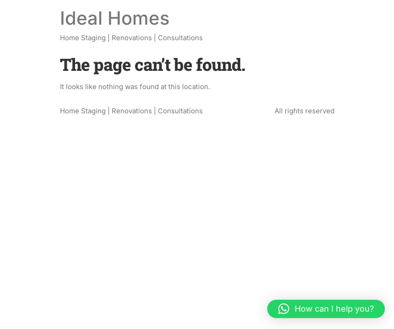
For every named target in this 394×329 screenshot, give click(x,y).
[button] (326, 309)
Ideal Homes (115, 18)
